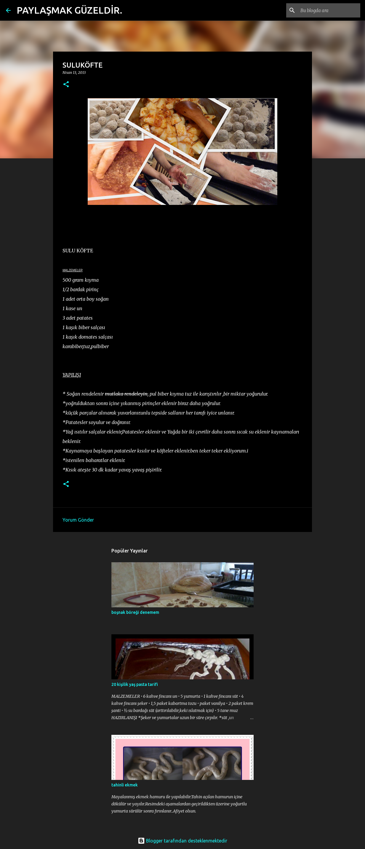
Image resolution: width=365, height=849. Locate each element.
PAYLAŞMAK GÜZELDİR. (69, 10)
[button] (66, 85)
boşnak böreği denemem (135, 612)
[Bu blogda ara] (329, 10)
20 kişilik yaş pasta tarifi (134, 684)
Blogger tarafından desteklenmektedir (182, 840)
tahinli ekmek (124, 785)
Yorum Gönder (78, 520)
